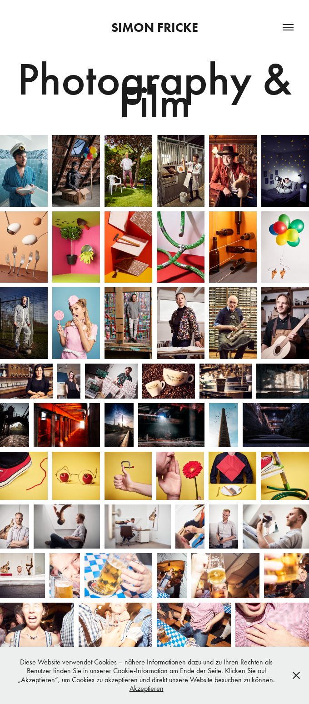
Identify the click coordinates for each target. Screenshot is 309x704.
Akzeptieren (147, 688)
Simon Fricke (154, 27)
